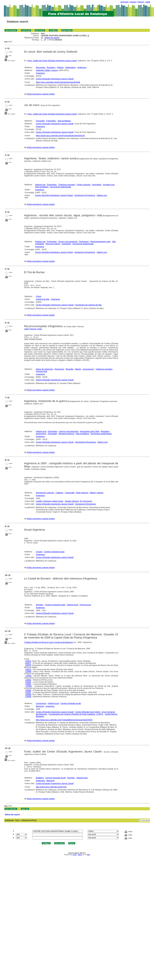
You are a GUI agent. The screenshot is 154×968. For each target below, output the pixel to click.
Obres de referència (44, 369)
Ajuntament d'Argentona (84, 195)
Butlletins (40, 778)
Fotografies (51, 121)
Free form (145, 820)
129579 (28, 669)
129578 (28, 665)
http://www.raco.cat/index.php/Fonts (51, 787)
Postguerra (84, 241)
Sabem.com (102, 195)
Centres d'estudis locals (54, 552)
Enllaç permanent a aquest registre (41, 94)
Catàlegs (59, 493)
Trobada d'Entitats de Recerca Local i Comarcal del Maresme (48, 642)
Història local (72, 605)
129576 (28, 661)
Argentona (40, 73)
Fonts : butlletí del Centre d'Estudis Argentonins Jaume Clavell (52, 61)
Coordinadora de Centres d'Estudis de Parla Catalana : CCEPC (76, 714)
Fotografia (40, 121)
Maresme (40, 706)
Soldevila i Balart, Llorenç (47, 70)
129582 (28, 680)
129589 (28, 697)
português (124, 2)
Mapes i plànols (96, 493)
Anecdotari (96, 184)
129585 (29, 686)
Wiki (88, 854)
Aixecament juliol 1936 (89, 431)
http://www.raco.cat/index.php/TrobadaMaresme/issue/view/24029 (64, 720)
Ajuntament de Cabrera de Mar (88, 305)
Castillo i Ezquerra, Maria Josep (49, 501)
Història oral (40, 184)
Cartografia (69, 493)
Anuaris (39, 552)
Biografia (69, 369)
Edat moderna (82, 493)
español (133, 2)
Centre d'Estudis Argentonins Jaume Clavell (55, 79)
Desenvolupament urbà (100, 241)
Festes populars (84, 184)
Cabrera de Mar (42, 299)
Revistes (39, 605)
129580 (28, 672)
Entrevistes (52, 184)
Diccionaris (59, 369)
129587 (28, 692)
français (141, 2)
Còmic (38, 296)
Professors (82, 67)
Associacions (88, 369)
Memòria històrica (66, 434)
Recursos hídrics (53, 244)
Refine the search (52, 38)
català (147, 2)
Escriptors (51, 67)
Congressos (41, 703)
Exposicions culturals (45, 493)
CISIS (75, 854)
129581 (29, 676)
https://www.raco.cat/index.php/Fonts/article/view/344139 (60, 135)
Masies (78, 369)
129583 (28, 682)
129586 (28, 690)
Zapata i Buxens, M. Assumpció (78, 501)
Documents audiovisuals (60, 187)
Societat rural (108, 184)
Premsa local (41, 371)
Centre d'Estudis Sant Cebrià (87, 712)
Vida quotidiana (64, 121)
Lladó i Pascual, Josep (33, 329)
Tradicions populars (66, 184)
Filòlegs (60, 67)
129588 (28, 694)
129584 (28, 684)
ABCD (80, 854)
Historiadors (70, 67)
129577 (28, 663)
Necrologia (40, 67)
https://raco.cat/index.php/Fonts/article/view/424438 (58, 82)
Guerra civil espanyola (67, 241)
